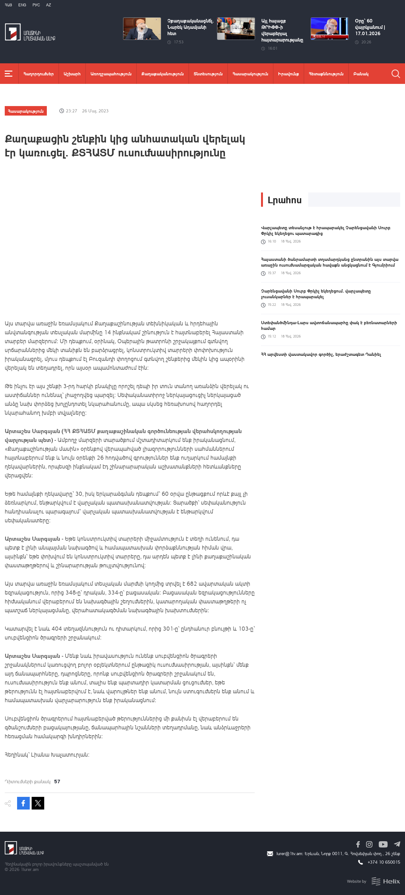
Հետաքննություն (326, 73)
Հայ (8, 5)
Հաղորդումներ (38, 73)
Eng (22, 5)
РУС (36, 5)
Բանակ (361, 73)
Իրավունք (288, 73)
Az (48, 5)
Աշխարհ (72, 73)
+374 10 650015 (384, 862)
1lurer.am (30, 869)
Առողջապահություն (111, 73)
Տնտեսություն (208, 73)
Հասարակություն (250, 73)
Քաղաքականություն (162, 73)
